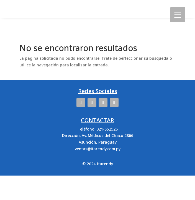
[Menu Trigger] (177, 14)
